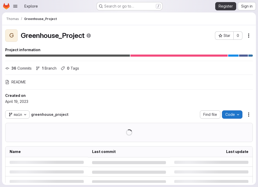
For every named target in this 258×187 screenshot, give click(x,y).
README (15, 82)
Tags (70, 68)
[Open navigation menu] (15, 6)
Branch (46, 68)
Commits (18, 68)
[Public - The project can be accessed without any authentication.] (89, 36)
